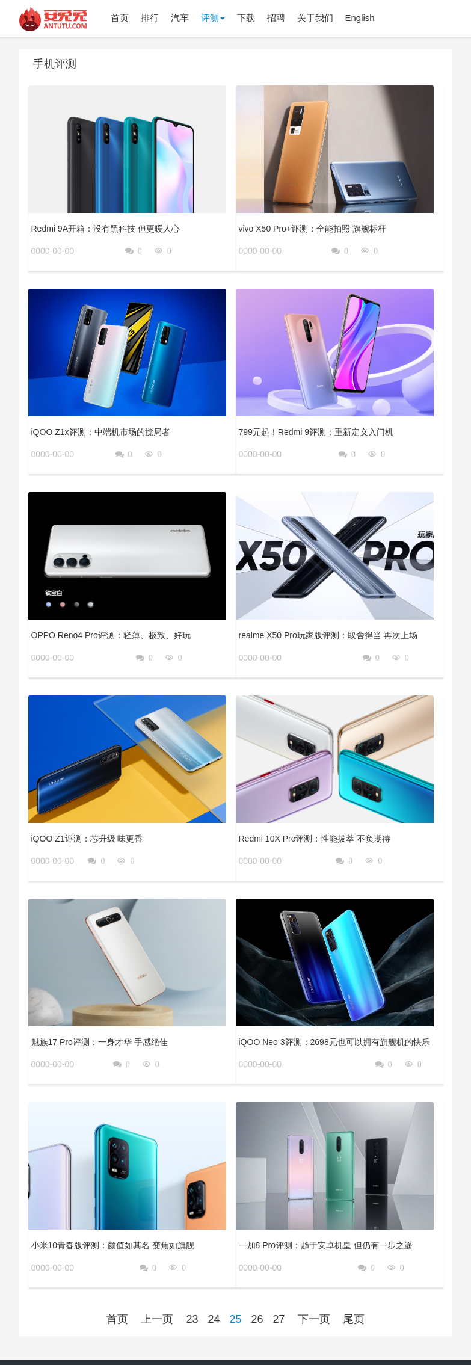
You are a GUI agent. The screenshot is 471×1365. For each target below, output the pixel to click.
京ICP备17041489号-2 (390, 1334)
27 (279, 1254)
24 (214, 1254)
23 (192, 1254)
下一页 (314, 1254)
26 (257, 1254)
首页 (117, 1254)
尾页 (354, 1254)
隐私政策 (265, 1334)
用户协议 (300, 1334)
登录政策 (334, 1334)
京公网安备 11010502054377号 (235, 1351)
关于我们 (230, 1334)
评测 (213, 18)
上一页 (157, 1254)
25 (235, 1254)
